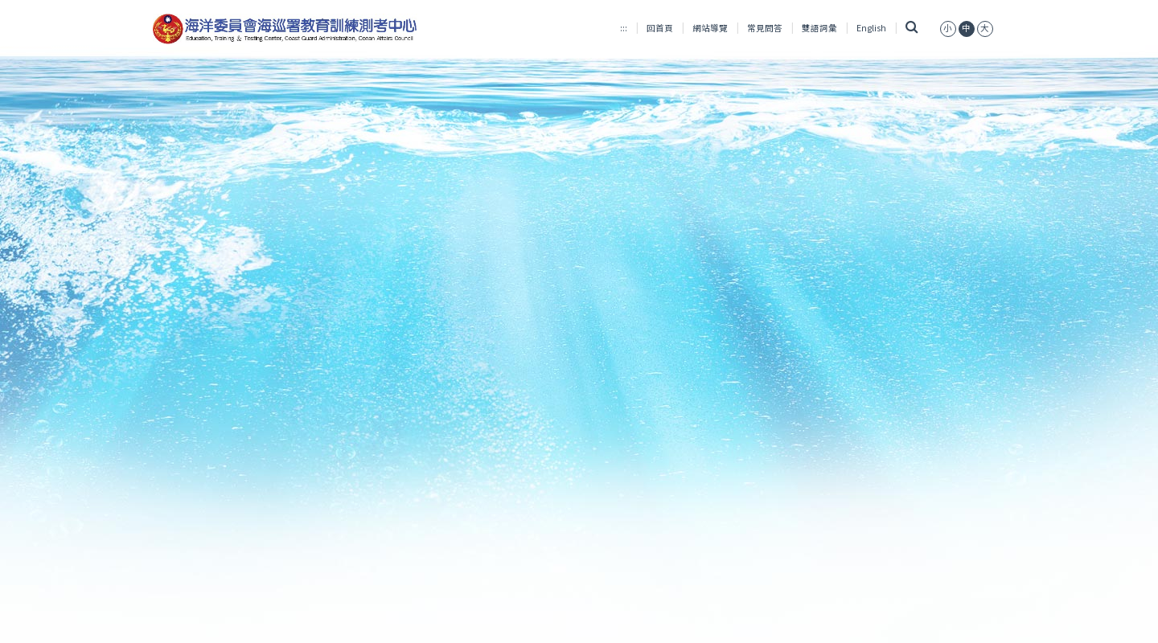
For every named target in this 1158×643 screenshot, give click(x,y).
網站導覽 (710, 28)
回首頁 (660, 28)
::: (623, 28)
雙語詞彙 (819, 28)
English (871, 28)
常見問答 (764, 28)
